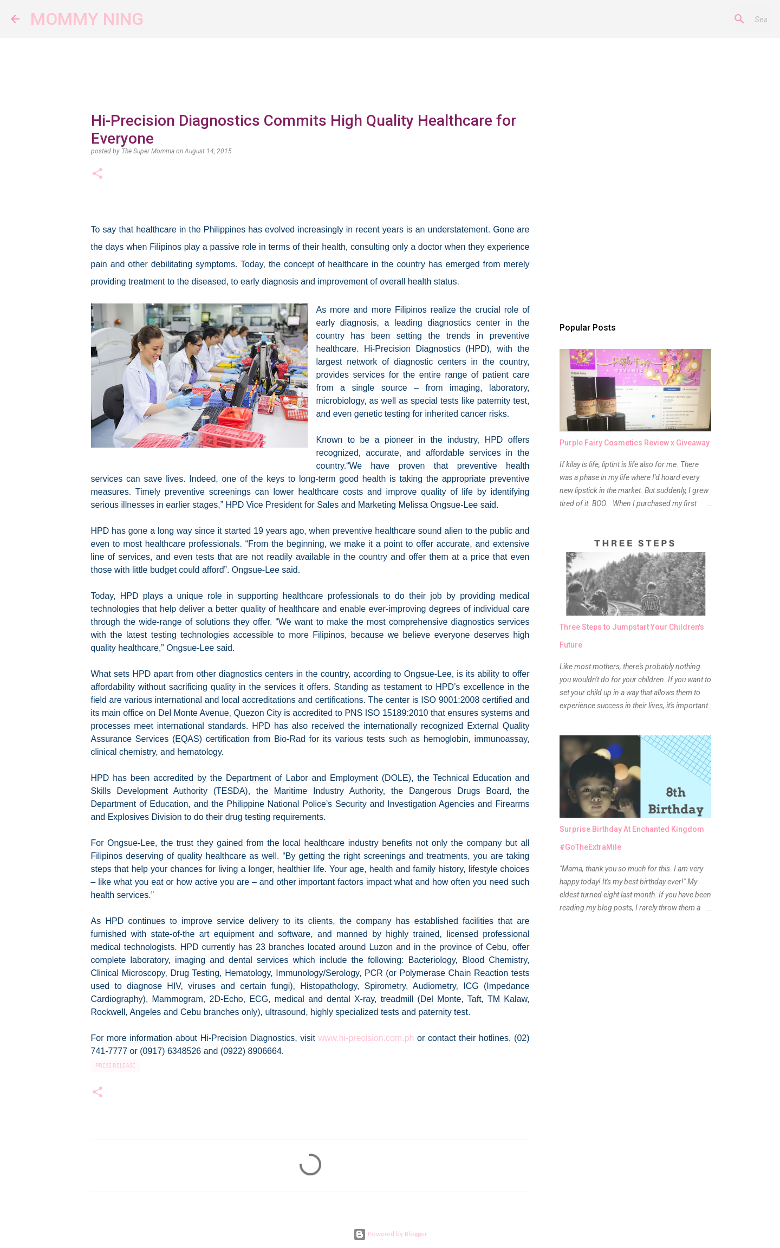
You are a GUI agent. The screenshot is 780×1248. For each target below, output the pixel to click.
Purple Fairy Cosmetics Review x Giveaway (635, 442)
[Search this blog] (714, 19)
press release (115, 1066)
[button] (97, 174)
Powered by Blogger (390, 1234)
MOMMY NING (87, 19)
